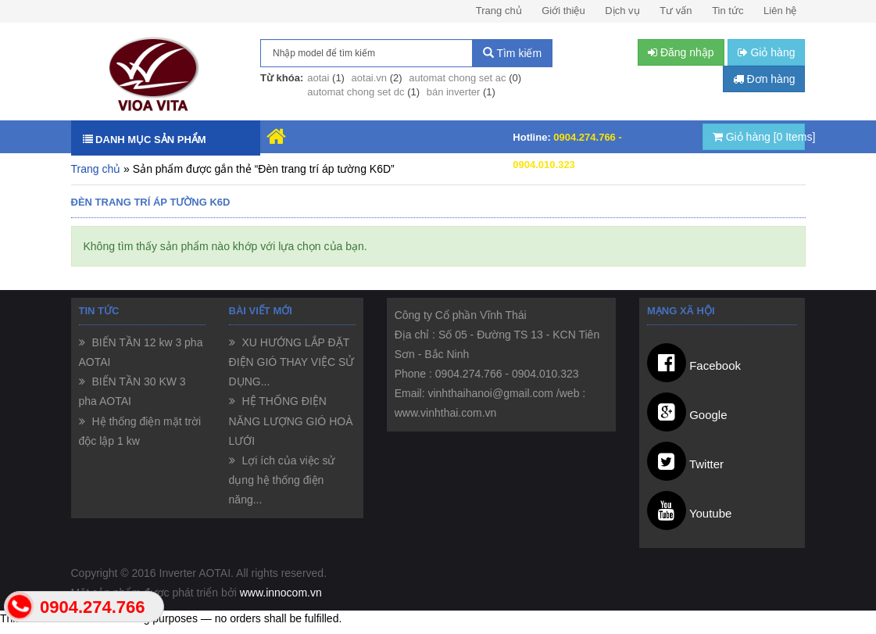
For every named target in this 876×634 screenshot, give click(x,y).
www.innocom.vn (281, 592)
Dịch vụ (622, 10)
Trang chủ (499, 10)
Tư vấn (676, 10)
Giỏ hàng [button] (767, 52)
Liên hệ (779, 10)
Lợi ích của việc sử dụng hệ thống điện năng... (282, 480)
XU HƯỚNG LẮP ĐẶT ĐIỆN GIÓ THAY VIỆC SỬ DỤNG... (292, 362)
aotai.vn (370, 78)
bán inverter (454, 92)
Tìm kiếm (512, 53)
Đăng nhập (681, 52)
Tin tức (727, 10)
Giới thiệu (563, 10)
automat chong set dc (355, 92)
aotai (318, 78)
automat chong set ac (457, 78)
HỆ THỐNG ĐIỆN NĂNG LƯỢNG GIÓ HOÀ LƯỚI (291, 420)
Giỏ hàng (759, 137)
